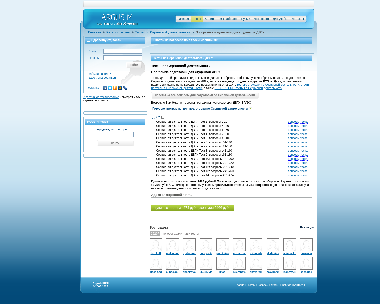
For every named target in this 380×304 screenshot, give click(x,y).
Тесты (197, 19)
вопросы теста (298, 121)
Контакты (297, 19)
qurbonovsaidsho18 (189, 246)
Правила (285, 284)
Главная (183, 19)
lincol (222, 265)
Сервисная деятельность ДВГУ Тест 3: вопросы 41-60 (192, 130)
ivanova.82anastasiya (289, 265)
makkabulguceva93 (172, 246)
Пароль (94, 58)
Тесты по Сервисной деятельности (162, 32)
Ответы (210, 19)
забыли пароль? (100, 74)
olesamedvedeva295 (156, 265)
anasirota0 (189, 265)
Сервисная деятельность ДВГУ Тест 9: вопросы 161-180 (194, 154)
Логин (92, 51)
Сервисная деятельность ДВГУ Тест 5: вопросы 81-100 (193, 138)
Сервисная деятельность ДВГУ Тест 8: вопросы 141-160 (194, 150)
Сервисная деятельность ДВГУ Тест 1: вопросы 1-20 (191, 121)
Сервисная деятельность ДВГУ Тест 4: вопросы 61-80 (192, 134)
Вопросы (262, 284)
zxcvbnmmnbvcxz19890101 (273, 265)
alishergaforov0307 (239, 246)
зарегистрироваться (102, 77)
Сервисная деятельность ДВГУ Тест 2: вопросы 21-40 (192, 126)
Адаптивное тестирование (101, 97)
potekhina (222, 246)
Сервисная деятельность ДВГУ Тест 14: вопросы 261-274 (195, 175)
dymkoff (156, 246)
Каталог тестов (118, 32)
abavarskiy (256, 265)
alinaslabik (172, 265)
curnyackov (206, 246)
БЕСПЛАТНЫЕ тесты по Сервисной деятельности (248, 88)
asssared (306, 265)
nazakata (306, 246)
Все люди (307, 227)
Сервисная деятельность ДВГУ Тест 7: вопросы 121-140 (194, 146)
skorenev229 (239, 265)
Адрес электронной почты (171, 195)
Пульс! (245, 19)
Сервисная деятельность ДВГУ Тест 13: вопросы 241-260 (195, 171)
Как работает (228, 19)
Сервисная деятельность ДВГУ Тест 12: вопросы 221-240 (195, 167)
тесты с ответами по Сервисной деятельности (268, 84)
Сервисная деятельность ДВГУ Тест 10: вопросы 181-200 (195, 158)
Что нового (261, 19)
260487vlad (206, 265)
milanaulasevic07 (256, 246)
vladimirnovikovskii (273, 246)
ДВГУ (156, 117)
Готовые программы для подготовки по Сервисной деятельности (200, 108)
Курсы (274, 284)
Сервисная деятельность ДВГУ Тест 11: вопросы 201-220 (195, 163)
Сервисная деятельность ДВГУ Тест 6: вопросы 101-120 (194, 142)
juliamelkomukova (289, 246)
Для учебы (280, 19)
